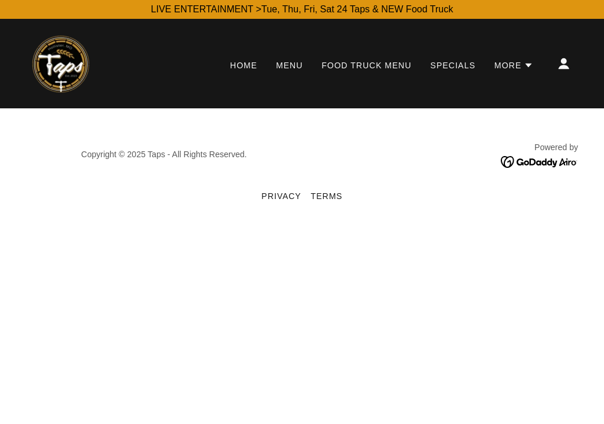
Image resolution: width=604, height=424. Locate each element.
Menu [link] (289, 65)
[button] (513, 65)
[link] (60, 63)
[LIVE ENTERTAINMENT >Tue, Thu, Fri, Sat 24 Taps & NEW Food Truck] (302, 9)
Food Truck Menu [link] (366, 65)
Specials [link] (453, 65)
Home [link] (243, 65)
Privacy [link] (281, 196)
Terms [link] (327, 196)
